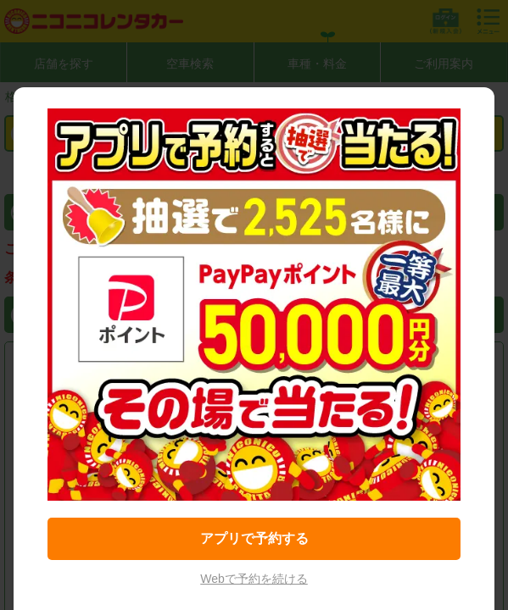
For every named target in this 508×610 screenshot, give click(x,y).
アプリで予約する (254, 538)
